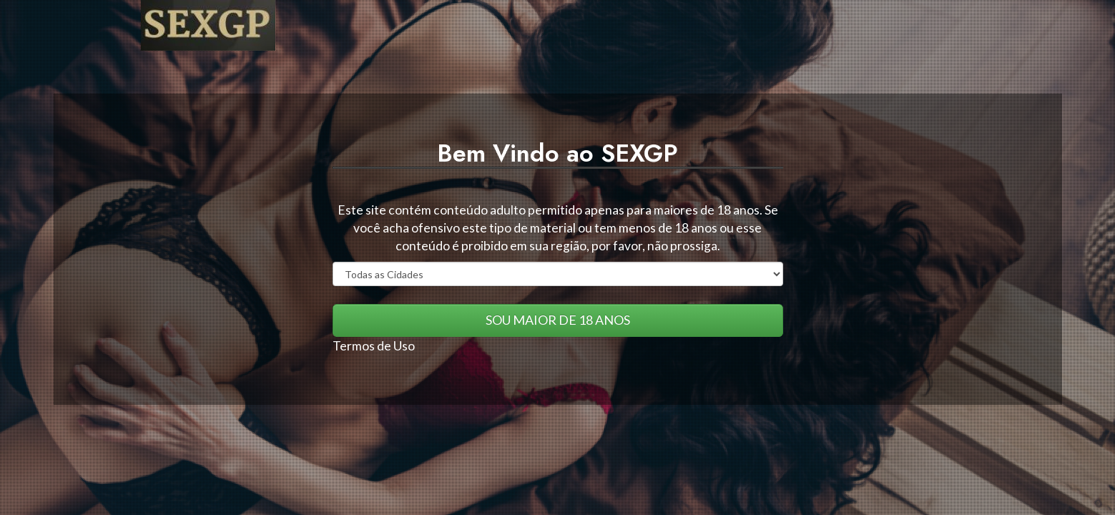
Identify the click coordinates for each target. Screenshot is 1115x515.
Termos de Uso (374, 345)
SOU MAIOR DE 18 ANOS (558, 320)
